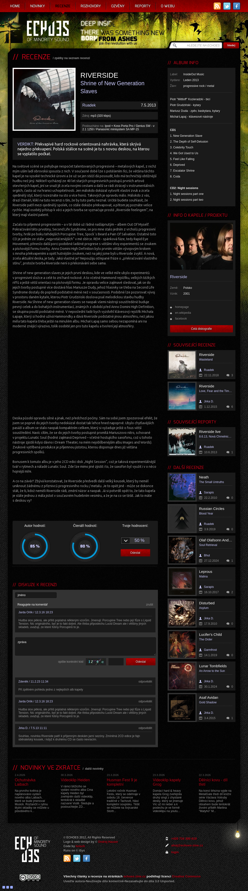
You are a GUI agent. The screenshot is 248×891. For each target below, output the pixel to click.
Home (15, 6)
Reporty (143, 6)
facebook (181, 318)
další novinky (94, 768)
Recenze (62, 6)
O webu (168, 6)
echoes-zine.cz (135, 876)
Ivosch (80, 846)
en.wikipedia (183, 313)
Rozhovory (91, 6)
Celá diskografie (201, 328)
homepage (182, 307)
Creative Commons (186, 876)
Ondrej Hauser (108, 842)
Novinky (37, 6)
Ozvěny (118, 6)
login (175, 852)
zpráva (85, 646)
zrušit (149, 604)
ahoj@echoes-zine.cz (187, 845)
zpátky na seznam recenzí (72, 58)
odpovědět (145, 681)
